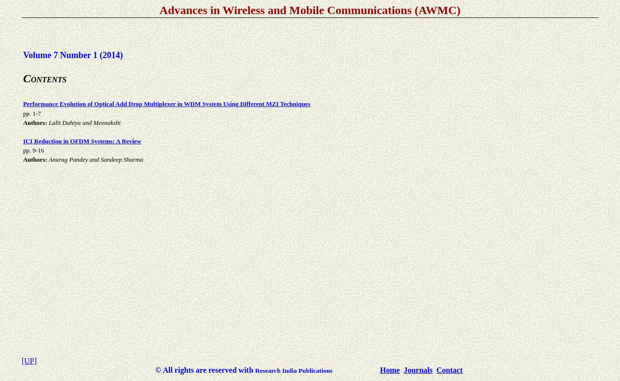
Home (390, 370)
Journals (418, 370)
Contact (449, 370)
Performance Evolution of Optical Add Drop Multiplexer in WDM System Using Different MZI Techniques (166, 103)
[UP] (29, 361)
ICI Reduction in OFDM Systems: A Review (82, 141)
